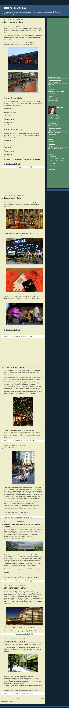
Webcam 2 (52, 84)
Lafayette (51, 139)
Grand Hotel (52, 134)
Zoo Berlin (52, 130)
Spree (50, 96)
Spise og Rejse (12, 163)
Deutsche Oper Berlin (55, 128)
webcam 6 (52, 93)
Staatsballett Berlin (54, 121)
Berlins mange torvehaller (13, 22)
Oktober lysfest (8, 591)
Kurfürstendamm (53, 82)
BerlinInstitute (52, 89)
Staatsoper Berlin (53, 123)
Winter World (9, 448)
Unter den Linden (53, 98)
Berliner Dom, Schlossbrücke (57, 91)
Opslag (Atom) (11, 701)
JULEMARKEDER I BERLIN (14, 367)
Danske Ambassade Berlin (56, 148)
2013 (51, 154)
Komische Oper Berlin (55, 125)
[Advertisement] (14, 182)
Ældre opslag (40, 698)
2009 (51, 166)
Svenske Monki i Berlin (12, 198)
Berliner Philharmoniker (55, 132)
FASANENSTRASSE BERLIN (14, 641)
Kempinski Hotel (53, 137)
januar (53, 156)
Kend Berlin (52, 144)
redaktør (60, 107)
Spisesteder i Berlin (54, 146)
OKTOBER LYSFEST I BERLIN (15, 588)
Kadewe (51, 141)
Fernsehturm (52, 87)
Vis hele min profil (54, 118)
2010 (51, 163)
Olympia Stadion (53, 100)
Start (18, 698)
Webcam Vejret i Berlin (55, 80)
